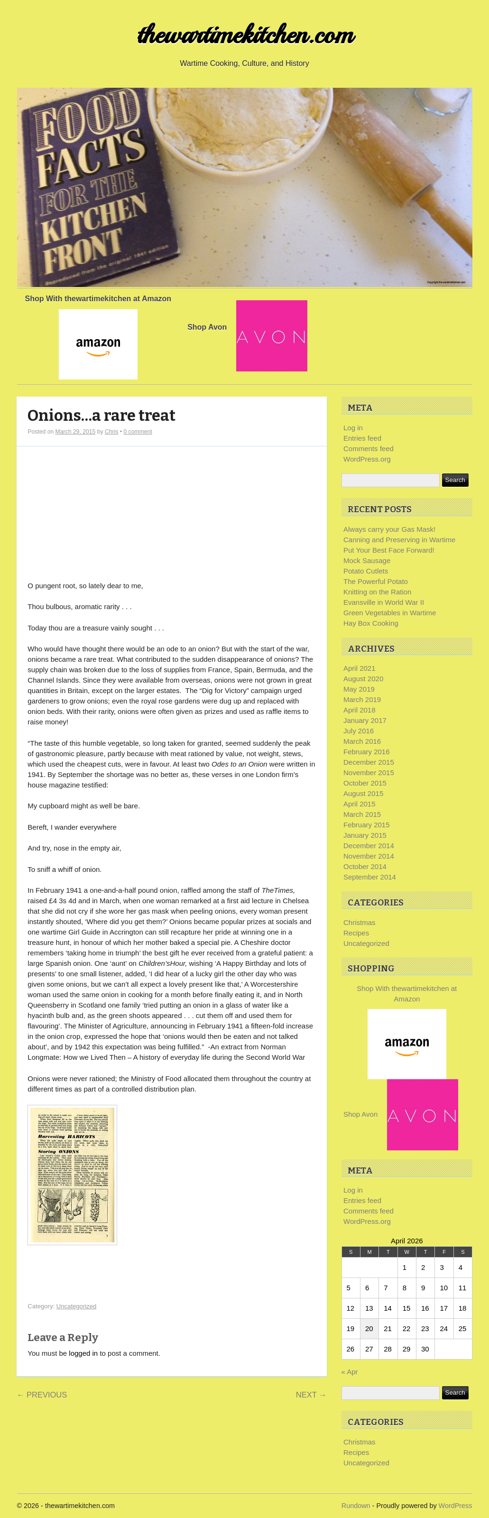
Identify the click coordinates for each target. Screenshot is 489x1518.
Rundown (355, 1505)
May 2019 (359, 689)
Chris (111, 431)
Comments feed (368, 448)
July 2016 (358, 731)
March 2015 (362, 814)
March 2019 (362, 699)
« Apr (349, 1372)
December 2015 (368, 762)
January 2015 (365, 835)
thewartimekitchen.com (245, 35)
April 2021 (359, 668)
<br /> (56, 510)
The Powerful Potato (375, 581)
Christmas (359, 922)
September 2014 (369, 877)
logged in (83, 1353)
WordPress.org (367, 459)
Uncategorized (76, 1306)
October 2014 (365, 866)
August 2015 (363, 793)
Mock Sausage (366, 560)
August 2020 (363, 679)
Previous (42, 1394)
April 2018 (359, 710)
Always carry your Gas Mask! (389, 529)
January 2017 (365, 720)
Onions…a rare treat (101, 416)
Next (311, 1394)
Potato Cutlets (365, 571)
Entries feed (362, 438)
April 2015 (359, 804)
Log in (353, 428)
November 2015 (368, 772)
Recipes (356, 933)
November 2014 (368, 856)
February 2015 (366, 825)
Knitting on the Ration (377, 592)
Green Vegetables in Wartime (389, 613)
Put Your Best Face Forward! (388, 550)
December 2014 (368, 846)
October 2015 (365, 783)
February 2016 (366, 752)
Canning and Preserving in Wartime (399, 540)
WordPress (455, 1505)
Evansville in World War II (383, 602)
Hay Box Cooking (370, 623)
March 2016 (362, 741)
